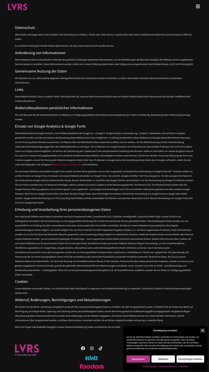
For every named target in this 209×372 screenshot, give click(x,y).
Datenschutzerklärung (167, 366)
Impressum (183, 366)
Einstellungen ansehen (190, 359)
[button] (202, 330)
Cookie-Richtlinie (150, 366)
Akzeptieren (138, 359)
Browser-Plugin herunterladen (67, 164)
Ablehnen (163, 359)
